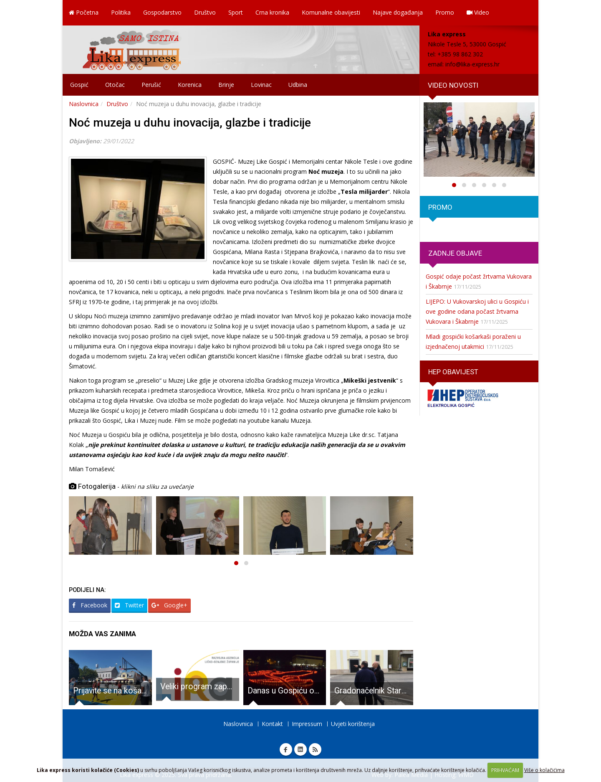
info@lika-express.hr (472, 64)
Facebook (89, 605)
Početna (83, 12)
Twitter (129, 605)
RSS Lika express (315, 749)
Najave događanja (398, 12)
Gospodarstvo (162, 12)
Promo (444, 12)
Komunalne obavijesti (331, 12)
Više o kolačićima (544, 770)
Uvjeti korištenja (353, 724)
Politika (121, 12)
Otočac (115, 85)
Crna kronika (272, 12)
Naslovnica (83, 104)
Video (478, 12)
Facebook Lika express (286, 749)
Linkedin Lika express (300, 749)
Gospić (79, 85)
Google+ (169, 605)
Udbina (297, 85)
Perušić (151, 85)
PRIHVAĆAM (505, 770)
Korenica (190, 85)
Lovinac (261, 85)
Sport (235, 12)
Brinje (226, 85)
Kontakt (272, 724)
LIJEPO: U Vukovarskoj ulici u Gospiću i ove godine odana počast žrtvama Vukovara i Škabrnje (477, 311)
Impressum (307, 724)
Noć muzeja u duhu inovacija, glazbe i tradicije (190, 122)
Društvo (205, 12)
